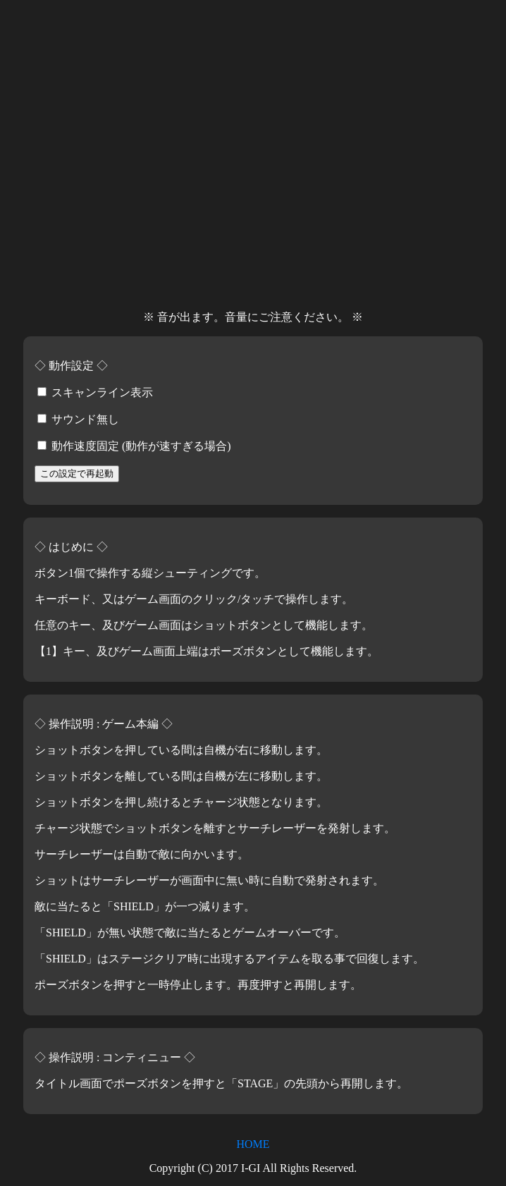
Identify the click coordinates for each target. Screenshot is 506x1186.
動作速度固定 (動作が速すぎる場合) (134, 446)
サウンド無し (78, 419)
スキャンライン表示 (95, 392)
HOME (252, 1144)
